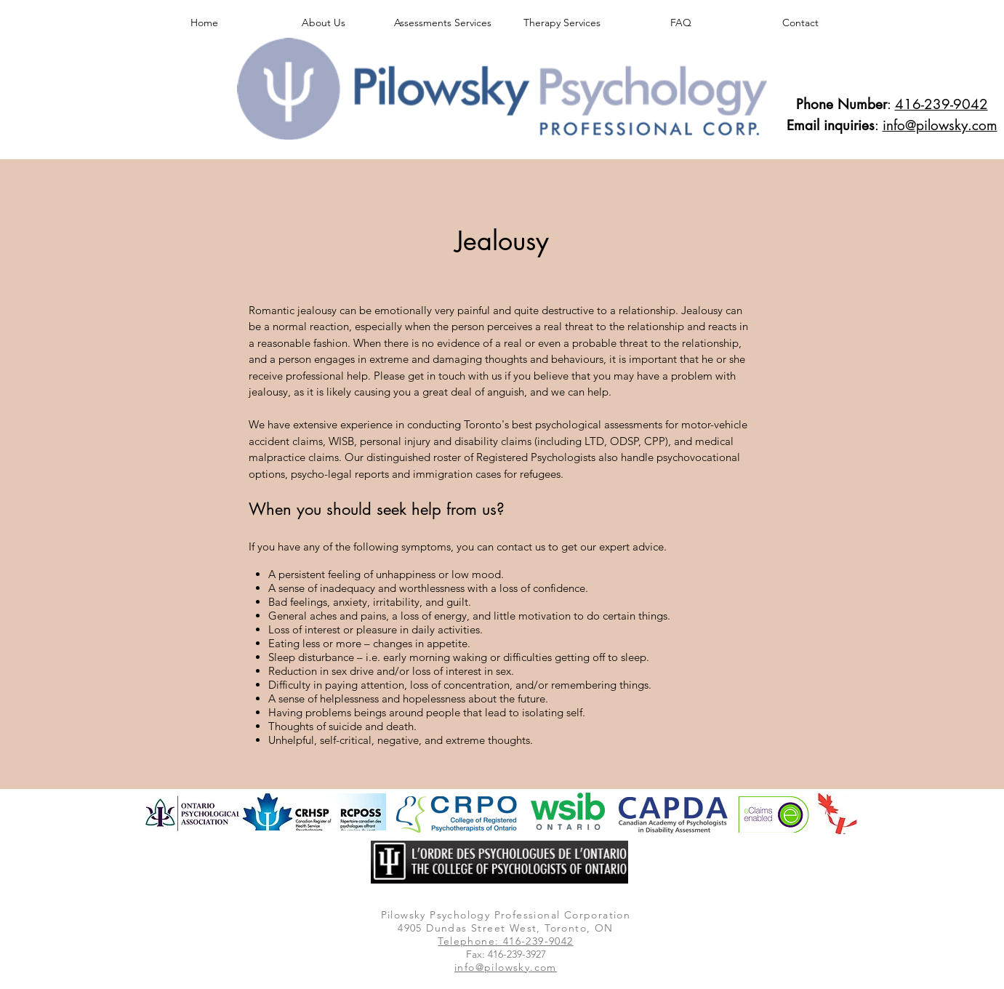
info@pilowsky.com (940, 125)
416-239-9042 (941, 104)
